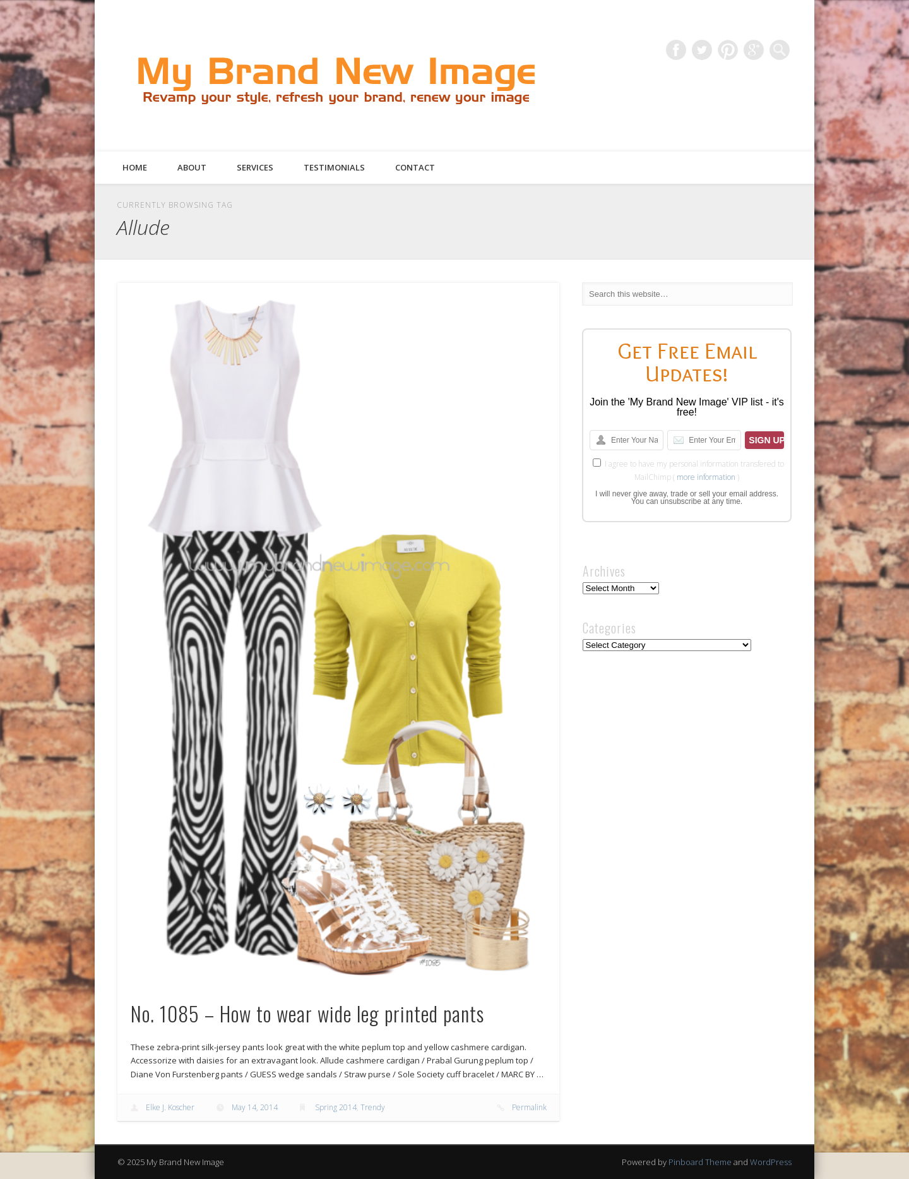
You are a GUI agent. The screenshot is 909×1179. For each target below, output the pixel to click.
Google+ (754, 50)
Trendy (372, 1107)
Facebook (676, 50)
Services (255, 167)
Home (134, 167)
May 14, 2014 (255, 1107)
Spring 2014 (336, 1107)
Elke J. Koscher (170, 1107)
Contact (415, 167)
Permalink (529, 1107)
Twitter (702, 50)
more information (706, 477)
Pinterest (728, 50)
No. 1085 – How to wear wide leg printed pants (307, 1013)
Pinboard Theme (700, 1162)
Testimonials (334, 167)
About (191, 167)
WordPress (771, 1162)
